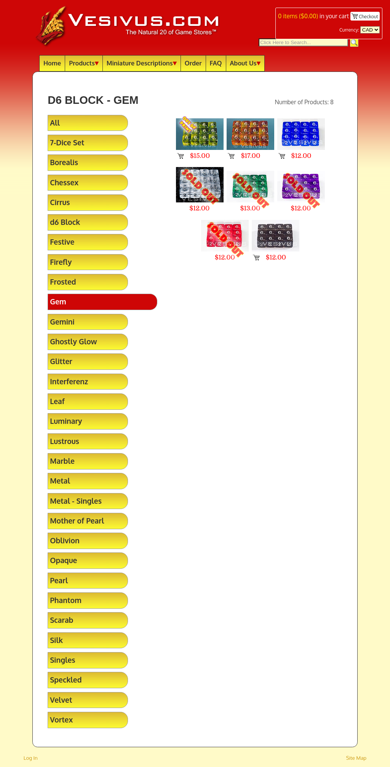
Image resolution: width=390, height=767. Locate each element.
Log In (31, 757)
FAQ (216, 63)
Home (52, 63)
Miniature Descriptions (142, 63)
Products (84, 63)
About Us (245, 63)
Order (193, 63)
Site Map (356, 757)
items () (298, 16)
